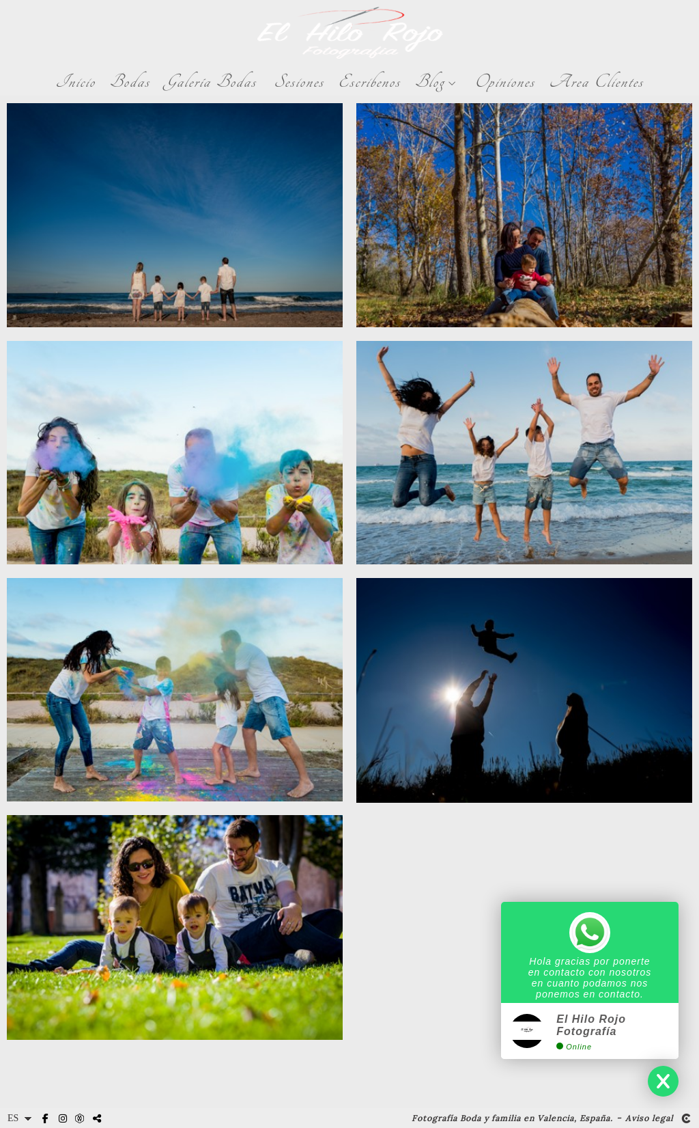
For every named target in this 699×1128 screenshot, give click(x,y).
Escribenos (369, 81)
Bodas (129, 81)
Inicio (75, 81)
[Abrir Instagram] (63, 1119)
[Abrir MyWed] (80, 1119)
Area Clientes (596, 81)
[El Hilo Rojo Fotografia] (350, 32)
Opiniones (504, 81)
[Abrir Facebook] (46, 1119)
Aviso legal (649, 1119)
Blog (429, 81)
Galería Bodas (210, 81)
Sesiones (299, 81)
